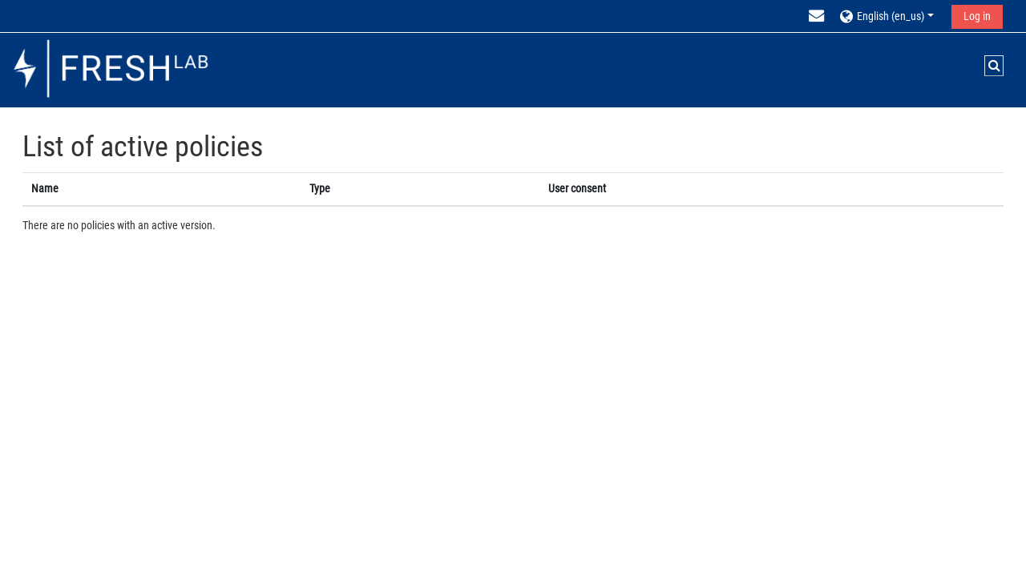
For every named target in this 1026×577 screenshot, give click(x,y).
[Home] (110, 69)
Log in (977, 16)
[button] (889, 15)
